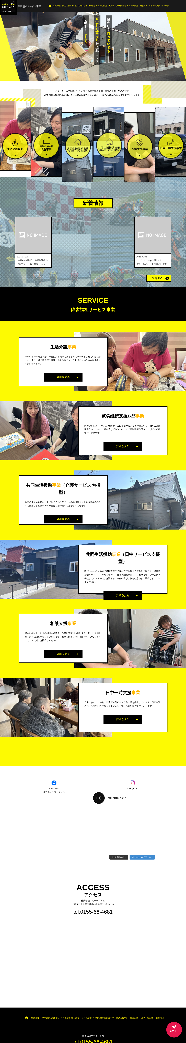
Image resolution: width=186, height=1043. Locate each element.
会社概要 (165, 5)
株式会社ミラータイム (54, 792)
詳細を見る (63, 377)
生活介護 (57, 5)
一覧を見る (156, 278)
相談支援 (143, 5)
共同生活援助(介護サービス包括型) (93, 5)
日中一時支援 (154, 5)
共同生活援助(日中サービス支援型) (123, 5)
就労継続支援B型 (69, 5)
